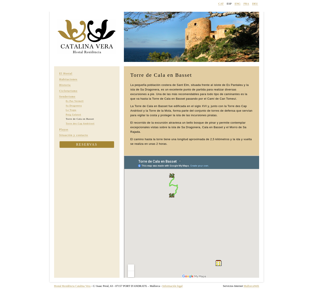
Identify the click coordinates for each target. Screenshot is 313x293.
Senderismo (67, 96)
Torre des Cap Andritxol (80, 123)
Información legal (172, 286)
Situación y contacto (73, 135)
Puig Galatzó (73, 114)
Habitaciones (68, 79)
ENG (238, 3)
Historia (65, 85)
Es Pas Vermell (75, 101)
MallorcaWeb (251, 286)
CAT (221, 3)
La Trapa (71, 110)
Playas (63, 129)
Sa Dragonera (74, 105)
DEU (255, 3)
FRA (246, 3)
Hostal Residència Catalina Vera (72, 286)
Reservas (86, 144)
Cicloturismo (68, 90)
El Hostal (65, 73)
